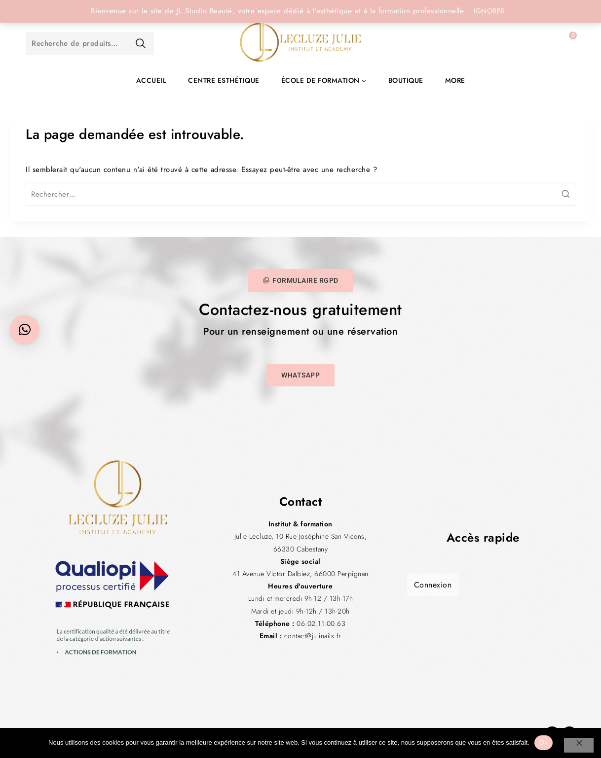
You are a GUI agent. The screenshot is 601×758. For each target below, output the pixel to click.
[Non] (579, 745)
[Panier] (563, 43)
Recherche (140, 43)
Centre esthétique (224, 80)
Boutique (405, 80)
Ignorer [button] (489, 11)
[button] (24, 330)
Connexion (433, 584)
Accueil (151, 80)
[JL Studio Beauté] (300, 43)
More (455, 80)
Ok (543, 742)
